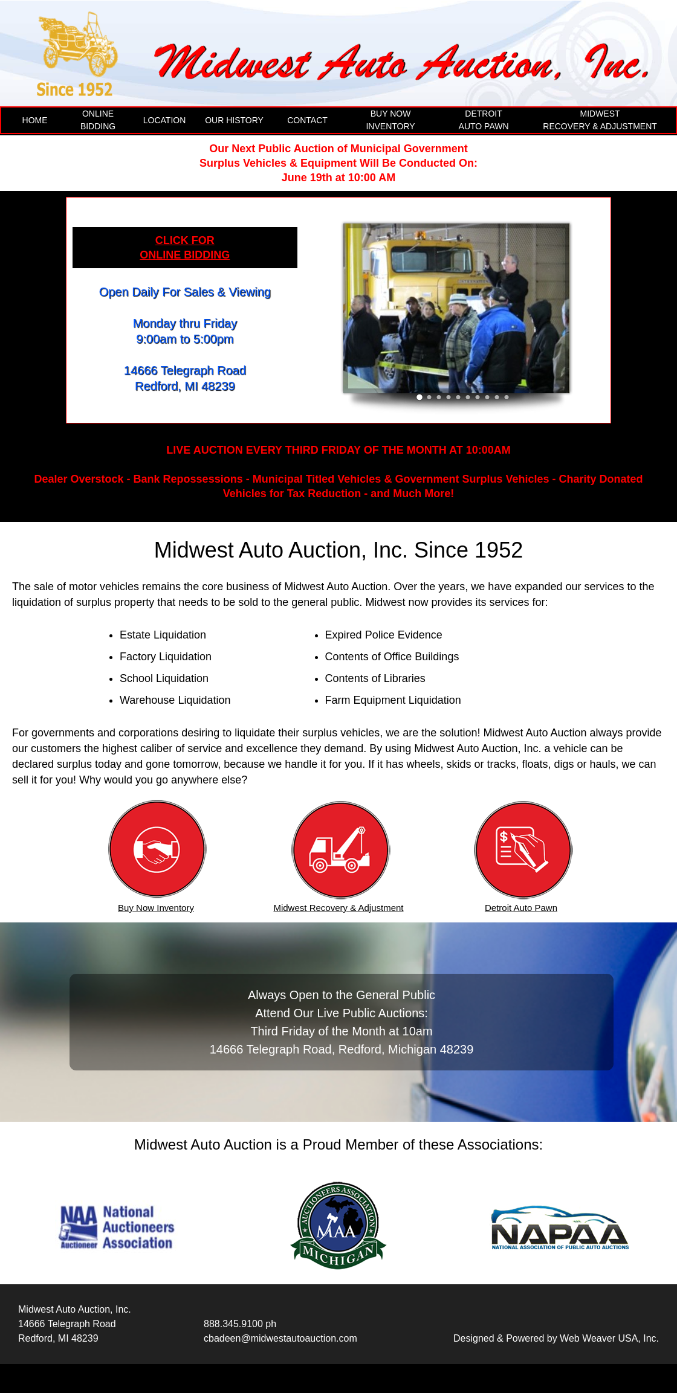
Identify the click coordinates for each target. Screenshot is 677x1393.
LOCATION (164, 120)
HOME (35, 120)
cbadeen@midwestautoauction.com (280, 1338)
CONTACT (307, 120)
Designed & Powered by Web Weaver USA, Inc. (556, 1338)
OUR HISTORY (234, 120)
